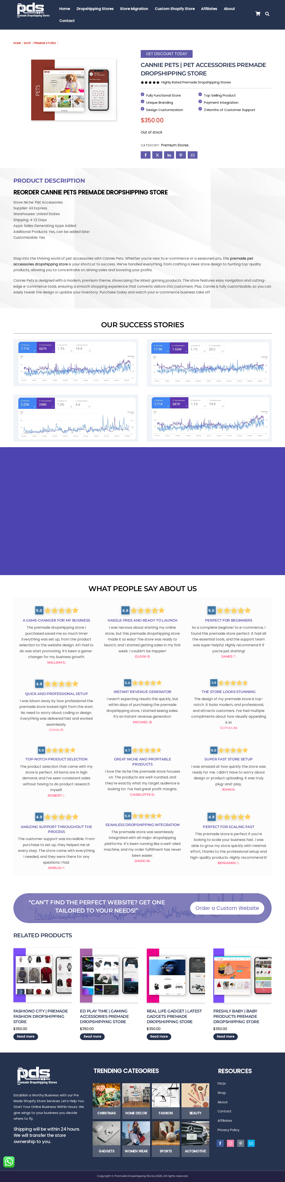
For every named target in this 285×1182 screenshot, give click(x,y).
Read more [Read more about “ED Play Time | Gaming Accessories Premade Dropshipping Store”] (92, 1035)
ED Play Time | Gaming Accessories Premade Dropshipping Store (104, 1015)
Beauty (195, 1112)
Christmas (106, 1112)
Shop (27, 43)
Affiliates (210, 8)
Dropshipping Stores (95, 8)
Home (65, 8)
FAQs (222, 1083)
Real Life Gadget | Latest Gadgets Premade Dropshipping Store (174, 1015)
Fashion (166, 1112)
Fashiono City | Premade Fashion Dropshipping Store (40, 1015)
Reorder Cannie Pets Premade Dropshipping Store (90, 190)
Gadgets (106, 1150)
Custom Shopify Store (175, 8)
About (229, 8)
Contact (67, 20)
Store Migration (134, 8)
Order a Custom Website (227, 906)
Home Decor (136, 1112)
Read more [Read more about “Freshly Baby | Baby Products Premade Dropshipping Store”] (225, 1035)
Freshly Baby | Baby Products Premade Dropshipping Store (236, 1015)
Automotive (195, 1150)
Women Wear (136, 1150)
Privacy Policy (228, 1132)
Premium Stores (45, 43)
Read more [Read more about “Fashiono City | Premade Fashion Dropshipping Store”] (25, 1035)
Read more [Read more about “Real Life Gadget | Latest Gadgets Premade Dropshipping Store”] (159, 1035)
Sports (166, 1150)
